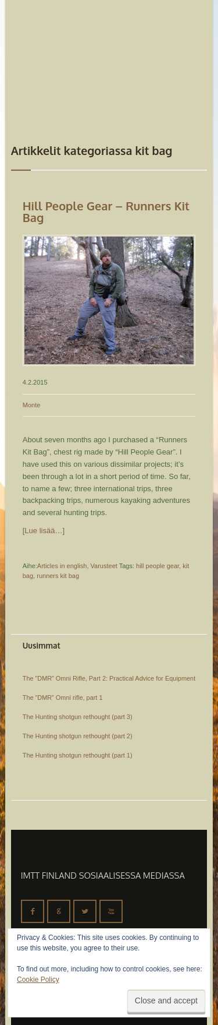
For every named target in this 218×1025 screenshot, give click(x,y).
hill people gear (157, 565)
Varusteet (104, 565)
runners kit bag (58, 575)
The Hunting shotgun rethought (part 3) (78, 716)
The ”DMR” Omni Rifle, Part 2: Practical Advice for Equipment (109, 678)
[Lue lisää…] (44, 530)
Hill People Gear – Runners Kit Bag (106, 211)
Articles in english (62, 565)
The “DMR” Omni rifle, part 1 (63, 697)
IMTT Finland (54, 43)
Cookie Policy (38, 979)
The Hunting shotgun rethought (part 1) (78, 755)
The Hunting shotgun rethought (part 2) (78, 735)
